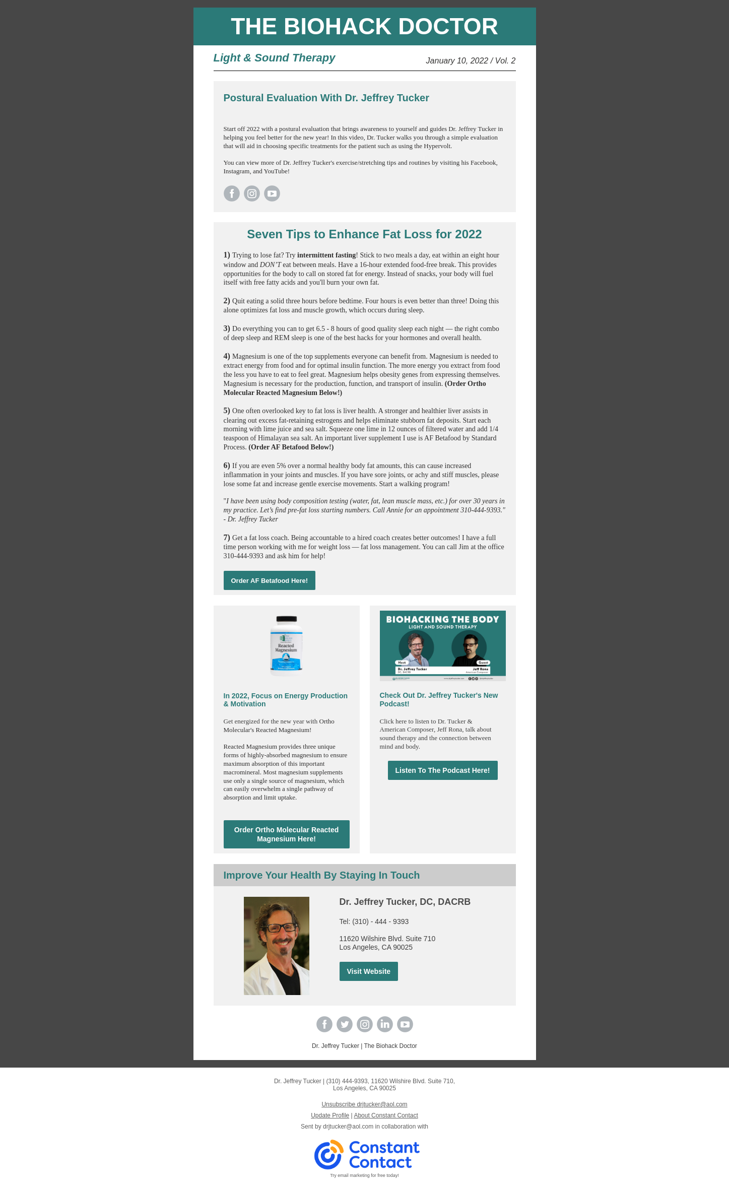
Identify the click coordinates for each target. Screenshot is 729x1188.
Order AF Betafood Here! (269, 580)
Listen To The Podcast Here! (442, 770)
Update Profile (330, 1115)
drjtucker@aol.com (348, 1126)
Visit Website (369, 971)
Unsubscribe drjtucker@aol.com (364, 1104)
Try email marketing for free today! (364, 1175)
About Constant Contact (386, 1115)
